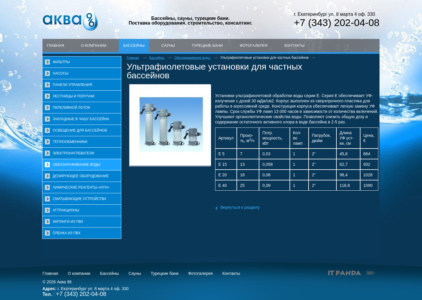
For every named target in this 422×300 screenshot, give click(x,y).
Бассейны (133, 45)
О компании (79, 273)
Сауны (135, 273)
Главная (50, 273)
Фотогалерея (200, 273)
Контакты (231, 273)
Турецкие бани (164, 273)
